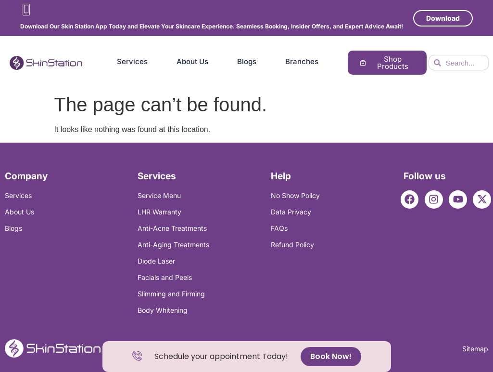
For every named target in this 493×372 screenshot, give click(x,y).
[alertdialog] (246, 356)
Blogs (246, 61)
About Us (192, 61)
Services (132, 61)
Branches (301, 61)
